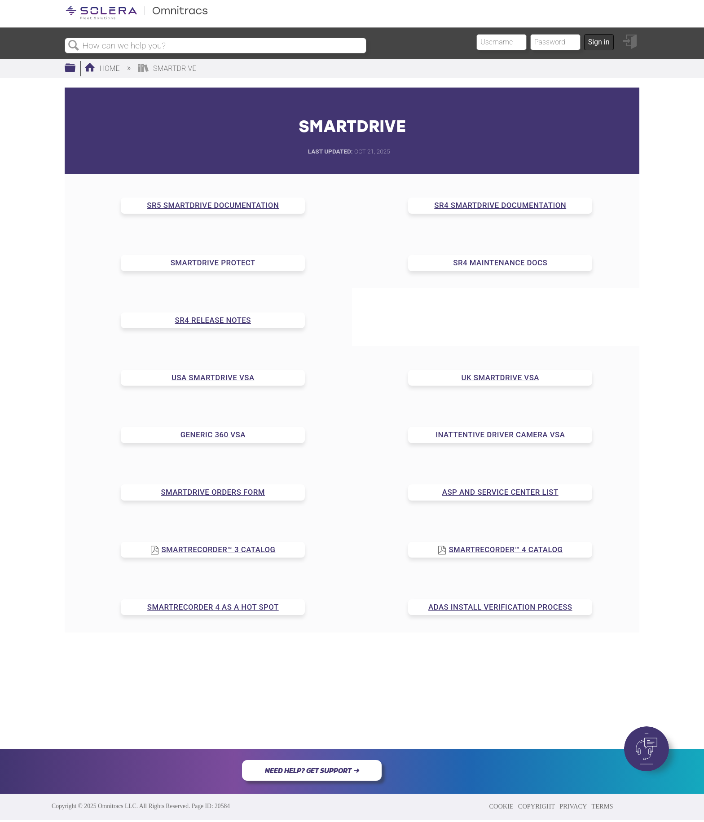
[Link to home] (136, 17)
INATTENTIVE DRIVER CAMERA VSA (500, 434)
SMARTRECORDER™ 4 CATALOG (506, 549)
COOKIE (501, 806)
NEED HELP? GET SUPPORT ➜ (312, 770)
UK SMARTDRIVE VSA (500, 377)
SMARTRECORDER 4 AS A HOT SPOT (213, 606)
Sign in (599, 42)
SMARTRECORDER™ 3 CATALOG (218, 549)
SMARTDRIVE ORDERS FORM (213, 492)
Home (103, 68)
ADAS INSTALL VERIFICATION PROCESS (500, 606)
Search (74, 45)
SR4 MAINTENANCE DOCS (500, 262)
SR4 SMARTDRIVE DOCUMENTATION (500, 205)
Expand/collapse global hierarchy (75, 68)
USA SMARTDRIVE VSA (213, 377)
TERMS (602, 806)
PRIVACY (573, 806)
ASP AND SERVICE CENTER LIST (500, 492)
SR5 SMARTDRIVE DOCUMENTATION (213, 205)
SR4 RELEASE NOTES (213, 320)
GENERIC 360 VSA (213, 434)
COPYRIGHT (536, 806)
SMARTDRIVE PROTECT (213, 262)
